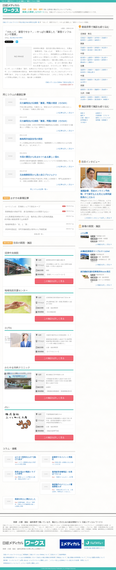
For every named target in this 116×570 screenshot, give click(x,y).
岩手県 (97, 38)
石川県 (83, 60)
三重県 (90, 62)
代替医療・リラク (102, 115)
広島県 (104, 80)
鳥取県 (83, 80)
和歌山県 (91, 72)
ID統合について (61, 557)
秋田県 (83, 40)
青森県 (90, 38)
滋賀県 (83, 70)
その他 (83, 122)
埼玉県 (104, 48)
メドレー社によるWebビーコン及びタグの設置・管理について (69, 560)
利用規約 (25, 554)
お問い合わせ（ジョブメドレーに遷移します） (34, 560)
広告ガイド (54, 554)
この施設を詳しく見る (54, 281)
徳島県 (83, 89)
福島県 (97, 40)
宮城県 (104, 38)
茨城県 (83, 48)
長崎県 (97, 97)
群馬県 (97, 48)
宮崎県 (90, 99)
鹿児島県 (98, 99)
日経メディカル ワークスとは (12, 554)
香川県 (90, 89)
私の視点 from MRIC (16, 38)
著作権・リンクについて (11, 560)
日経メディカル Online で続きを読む (59, 82)
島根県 (90, 80)
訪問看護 (84, 120)
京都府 (90, 70)
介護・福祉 (84, 118)
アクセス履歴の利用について (96, 557)
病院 (82, 113)
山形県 (90, 40)
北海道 (83, 38)
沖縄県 (106, 99)
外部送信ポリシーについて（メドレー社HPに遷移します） (21, 563)
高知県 (104, 89)
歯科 (82, 115)
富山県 (104, 57)
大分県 (83, 99)
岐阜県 (97, 60)
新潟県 (83, 57)
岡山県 (97, 80)
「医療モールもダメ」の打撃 (64, 477)
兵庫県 (104, 70)
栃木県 (90, 48)
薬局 (103, 118)
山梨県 (90, 57)
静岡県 (104, 60)
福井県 (90, 60)
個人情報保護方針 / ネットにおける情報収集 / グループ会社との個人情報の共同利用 (29, 557)
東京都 (90, 50)
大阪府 (97, 70)
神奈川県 (98, 50)
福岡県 (83, 97)
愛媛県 (97, 89)
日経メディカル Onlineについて (39, 554)
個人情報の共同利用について (77, 557)
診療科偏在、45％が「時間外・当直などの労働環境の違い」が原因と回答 (25, 504)
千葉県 (83, 50)
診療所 (99, 113)
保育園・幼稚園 (101, 120)
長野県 (97, 57)
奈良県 (83, 72)
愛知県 (83, 62)
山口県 (83, 82)
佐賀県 (90, 97)
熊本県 (104, 97)
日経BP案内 (62, 554)
